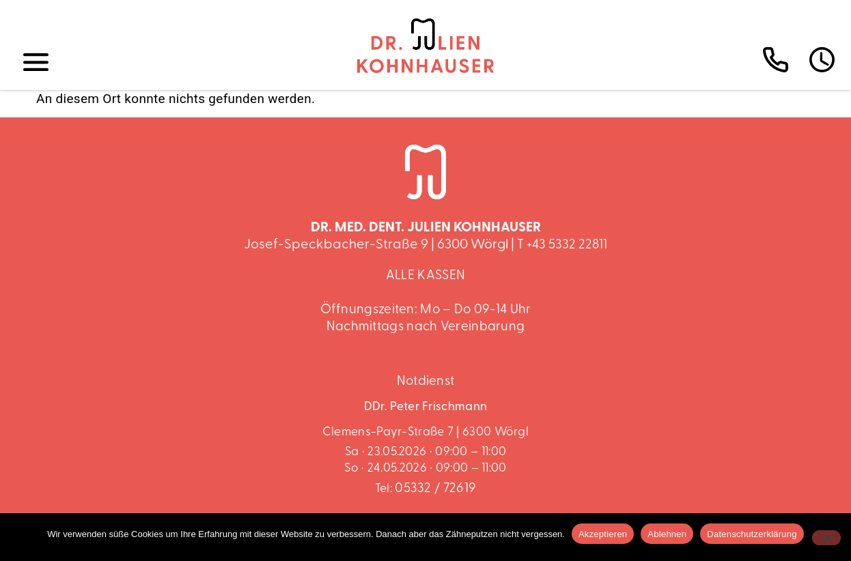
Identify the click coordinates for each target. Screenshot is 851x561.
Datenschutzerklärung (751, 534)
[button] (36, 63)
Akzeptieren (602, 534)
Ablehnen (666, 534)
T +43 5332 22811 (562, 245)
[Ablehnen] (826, 537)
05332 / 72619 (435, 489)
